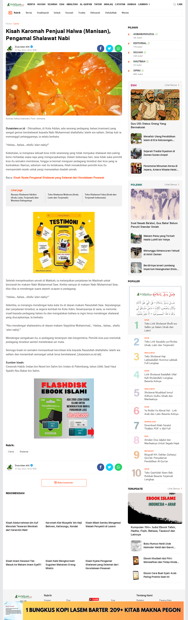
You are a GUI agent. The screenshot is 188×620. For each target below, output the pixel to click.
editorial (140, 43)
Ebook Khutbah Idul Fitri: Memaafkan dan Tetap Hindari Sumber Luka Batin (161, 560)
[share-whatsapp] (118, 48)
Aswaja (131, 4)
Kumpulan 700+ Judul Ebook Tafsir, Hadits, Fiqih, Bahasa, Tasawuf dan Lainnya (153, 531)
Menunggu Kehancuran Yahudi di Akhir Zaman (161, 253)
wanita (125, 13)
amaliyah (72, 4)
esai (61, 4)
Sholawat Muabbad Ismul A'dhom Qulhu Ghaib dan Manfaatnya (158, 396)
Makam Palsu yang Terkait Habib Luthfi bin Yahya (159, 238)
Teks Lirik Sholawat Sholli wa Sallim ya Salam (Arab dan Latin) (160, 327)
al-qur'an (86, 4)
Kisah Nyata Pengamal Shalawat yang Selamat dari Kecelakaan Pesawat (58, 177)
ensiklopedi (43, 13)
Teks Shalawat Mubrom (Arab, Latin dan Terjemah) (63, 196)
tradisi (81, 13)
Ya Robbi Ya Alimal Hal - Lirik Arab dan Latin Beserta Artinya (161, 412)
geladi (57, 13)
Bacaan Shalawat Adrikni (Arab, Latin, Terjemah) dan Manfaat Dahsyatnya (25, 198)
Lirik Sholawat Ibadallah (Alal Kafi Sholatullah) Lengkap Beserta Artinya (160, 378)
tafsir (98, 4)
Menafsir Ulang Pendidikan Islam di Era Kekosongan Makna (159, 138)
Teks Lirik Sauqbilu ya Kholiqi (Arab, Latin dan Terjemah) (160, 344)
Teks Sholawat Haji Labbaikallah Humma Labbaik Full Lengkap (160, 360)
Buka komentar (63, 482)
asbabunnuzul (143, 34)
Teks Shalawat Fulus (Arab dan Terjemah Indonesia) (100, 196)
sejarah (52, 4)
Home (9, 24)
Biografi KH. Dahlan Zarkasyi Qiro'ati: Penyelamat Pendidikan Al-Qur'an (160, 458)
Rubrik (14, 13)
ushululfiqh (111, 13)
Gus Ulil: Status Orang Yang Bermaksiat (148, 125)
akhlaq (108, 4)
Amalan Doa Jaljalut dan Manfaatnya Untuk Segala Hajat (161, 442)
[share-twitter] (109, 48)
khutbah (139, 61)
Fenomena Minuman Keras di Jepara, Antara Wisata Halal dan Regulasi (160, 168)
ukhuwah (95, 13)
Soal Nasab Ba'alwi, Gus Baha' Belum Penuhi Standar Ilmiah (154, 225)
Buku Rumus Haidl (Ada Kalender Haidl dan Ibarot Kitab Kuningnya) (158, 546)
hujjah (41, 4)
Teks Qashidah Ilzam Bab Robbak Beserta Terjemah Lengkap (158, 476)
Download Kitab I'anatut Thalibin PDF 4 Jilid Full (157, 427)
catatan (120, 4)
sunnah (69, 13)
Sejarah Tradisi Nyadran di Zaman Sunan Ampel (159, 153)
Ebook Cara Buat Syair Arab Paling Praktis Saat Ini (159, 575)
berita (31, 4)
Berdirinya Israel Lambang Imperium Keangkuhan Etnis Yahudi (160, 267)
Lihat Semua (171, 85)
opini (136, 70)
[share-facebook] (100, 48)
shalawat (24, 452)
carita (11, 452)
